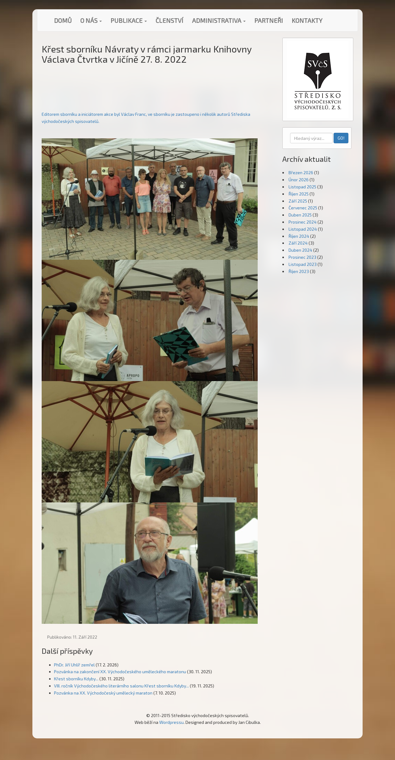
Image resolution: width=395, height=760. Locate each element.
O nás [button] (91, 20)
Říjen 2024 (299, 236)
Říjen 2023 (299, 271)
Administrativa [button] (219, 20)
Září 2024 (298, 243)
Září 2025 (298, 201)
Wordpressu (171, 722)
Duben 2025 (300, 214)
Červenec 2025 (303, 207)
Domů (63, 20)
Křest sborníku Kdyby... (76, 678)
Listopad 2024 (303, 229)
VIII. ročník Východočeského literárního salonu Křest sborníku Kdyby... (121, 685)
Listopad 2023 (303, 264)
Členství (169, 20)
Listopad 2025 (302, 186)
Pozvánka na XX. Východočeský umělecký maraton (103, 692)
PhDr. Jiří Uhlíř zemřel (74, 664)
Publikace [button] (128, 20)
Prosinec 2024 (303, 222)
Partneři (268, 20)
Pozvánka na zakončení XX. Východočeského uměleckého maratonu (120, 671)
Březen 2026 (301, 172)
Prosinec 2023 (302, 257)
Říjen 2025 (299, 193)
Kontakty (307, 20)
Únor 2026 (299, 179)
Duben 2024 (300, 250)
